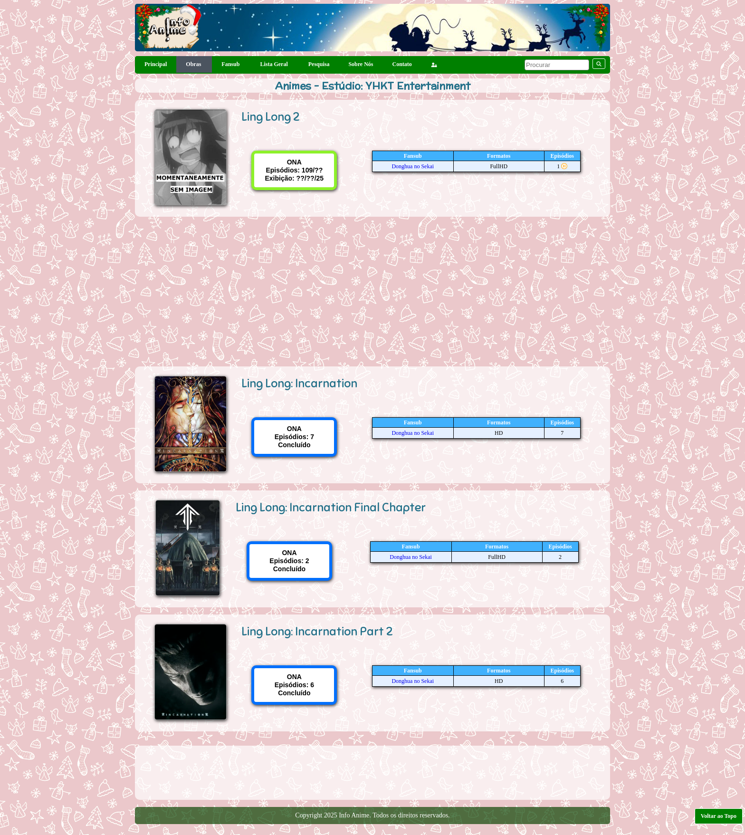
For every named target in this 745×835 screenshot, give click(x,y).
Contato (402, 64)
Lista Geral (274, 64)
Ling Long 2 (270, 116)
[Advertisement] (372, 288)
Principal (155, 64)
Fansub (231, 64)
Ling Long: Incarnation (299, 383)
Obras (194, 64)
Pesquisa (319, 64)
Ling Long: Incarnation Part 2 (317, 631)
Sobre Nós (360, 64)
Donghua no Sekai (413, 166)
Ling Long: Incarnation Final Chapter (331, 507)
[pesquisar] (557, 64)
